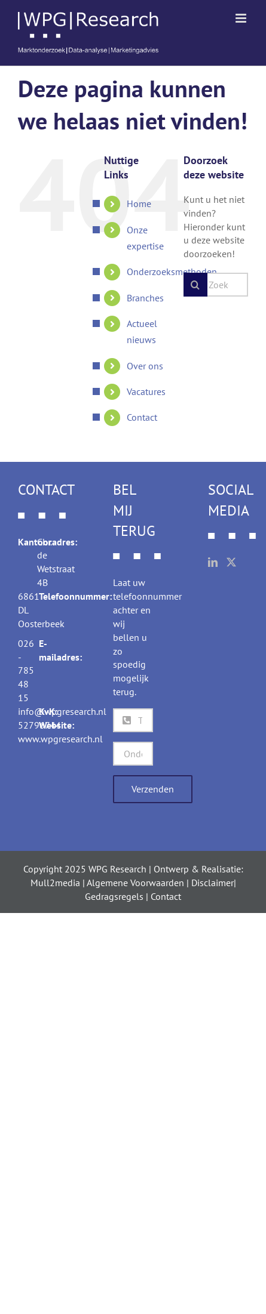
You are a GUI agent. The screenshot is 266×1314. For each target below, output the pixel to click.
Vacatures (146, 391)
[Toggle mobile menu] (242, 18)
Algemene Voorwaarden (135, 883)
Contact (142, 417)
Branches (145, 298)
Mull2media (55, 883)
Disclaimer (212, 883)
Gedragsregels (114, 896)
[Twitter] (231, 562)
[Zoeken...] (216, 285)
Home (139, 203)
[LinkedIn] (213, 562)
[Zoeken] (195, 285)
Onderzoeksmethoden (172, 271)
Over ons (145, 366)
